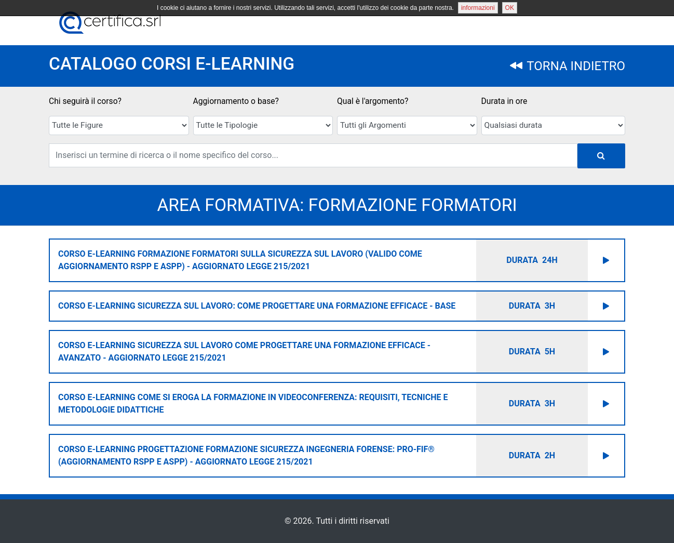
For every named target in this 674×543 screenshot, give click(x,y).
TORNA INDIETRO (567, 66)
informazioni (478, 7)
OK (509, 7)
